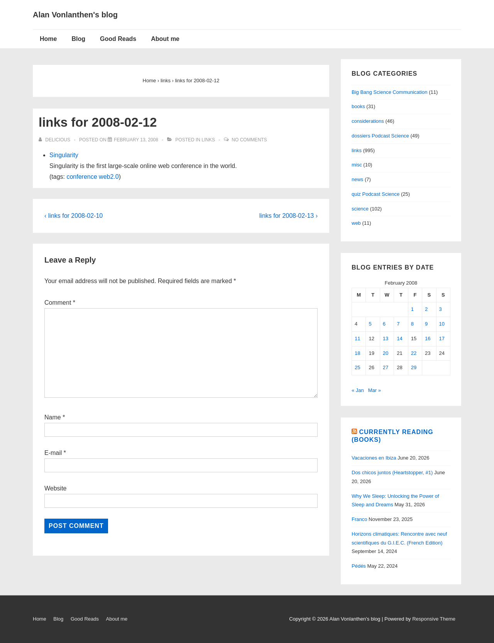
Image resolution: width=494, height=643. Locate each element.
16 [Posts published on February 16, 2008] (427, 338)
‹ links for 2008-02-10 (73, 215)
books (358, 106)
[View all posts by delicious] (55, 140)
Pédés (359, 566)
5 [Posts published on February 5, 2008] (370, 324)
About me (165, 39)
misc (357, 165)
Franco (359, 519)
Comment (59, 302)
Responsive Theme (433, 619)
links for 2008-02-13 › (288, 215)
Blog (78, 39)
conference (81, 176)
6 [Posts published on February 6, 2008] (384, 324)
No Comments (249, 140)
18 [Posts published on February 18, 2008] (357, 353)
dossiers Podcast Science (380, 136)
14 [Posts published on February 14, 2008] (399, 338)
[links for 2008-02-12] (136, 140)
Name (52, 417)
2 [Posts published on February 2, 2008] (426, 309)
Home (48, 39)
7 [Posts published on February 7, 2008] (398, 324)
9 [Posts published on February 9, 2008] (426, 324)
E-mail (53, 453)
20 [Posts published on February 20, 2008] (385, 353)
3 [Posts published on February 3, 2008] (440, 309)
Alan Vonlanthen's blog (75, 14)
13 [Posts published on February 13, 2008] (385, 338)
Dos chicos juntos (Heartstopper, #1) (392, 472)
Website (55, 488)
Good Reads (118, 39)
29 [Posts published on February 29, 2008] (413, 367)
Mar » (374, 390)
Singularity (63, 155)
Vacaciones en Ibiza (374, 458)
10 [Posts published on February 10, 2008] (442, 324)
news (357, 179)
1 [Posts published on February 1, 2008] (412, 309)
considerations (368, 121)
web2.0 (109, 176)
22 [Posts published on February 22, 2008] (413, 353)
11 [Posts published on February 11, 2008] (357, 338)
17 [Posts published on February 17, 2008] (442, 338)
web (356, 223)
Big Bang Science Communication (390, 92)
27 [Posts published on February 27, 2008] (385, 367)
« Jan (358, 390)
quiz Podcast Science (375, 194)
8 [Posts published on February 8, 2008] (412, 324)
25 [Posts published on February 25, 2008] (357, 367)
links (208, 140)
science (360, 209)
